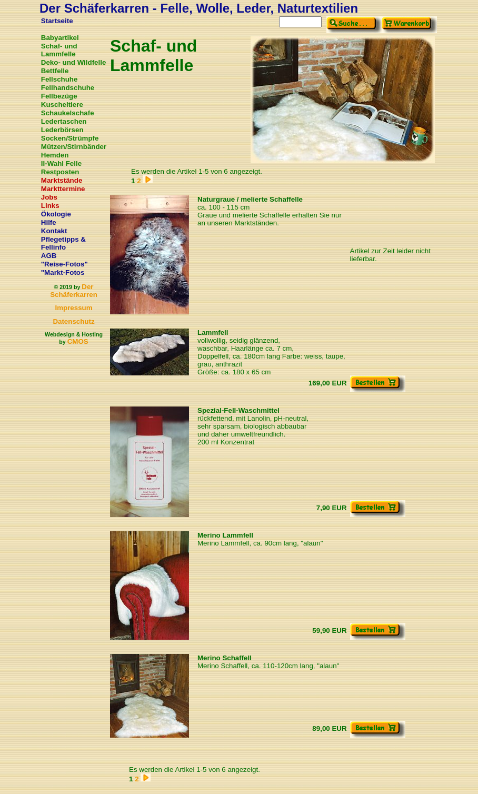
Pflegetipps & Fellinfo (63, 243)
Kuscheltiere (62, 104)
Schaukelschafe (67, 113)
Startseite (57, 21)
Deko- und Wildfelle (73, 62)
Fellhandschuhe (67, 88)
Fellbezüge (59, 96)
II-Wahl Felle (61, 163)
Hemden (55, 155)
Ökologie (56, 214)
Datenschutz (73, 321)
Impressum (73, 308)
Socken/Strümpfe (70, 138)
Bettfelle (55, 71)
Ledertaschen (64, 121)
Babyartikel (60, 38)
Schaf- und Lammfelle (59, 50)
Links (50, 206)
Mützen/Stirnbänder (73, 147)
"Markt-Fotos (63, 272)
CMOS (77, 341)
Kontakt (54, 231)
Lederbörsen (62, 130)
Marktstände (62, 180)
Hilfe (48, 222)
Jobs (49, 197)
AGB (49, 256)
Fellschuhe (59, 79)
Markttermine (63, 189)
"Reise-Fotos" (64, 264)
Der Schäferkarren (73, 291)
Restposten (60, 172)
